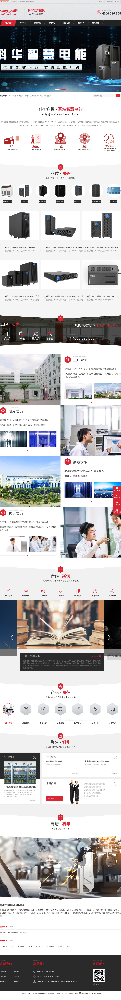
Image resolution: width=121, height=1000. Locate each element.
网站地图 (117, 1)
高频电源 (33, 96)
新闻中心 (81, 23)
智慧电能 (37, 23)
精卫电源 (20, 96)
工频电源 (26, 96)
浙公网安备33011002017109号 (91, 993)
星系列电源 (12, 96)
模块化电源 (47, 96)
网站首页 (8, 23)
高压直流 (40, 96)
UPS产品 (52, 23)
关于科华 (101, 1)
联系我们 (109, 1)
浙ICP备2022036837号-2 (70, 993)
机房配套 (66, 23)
